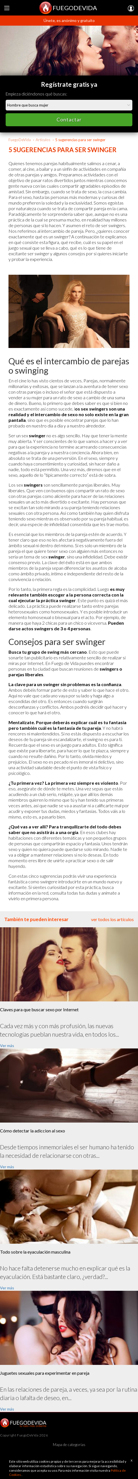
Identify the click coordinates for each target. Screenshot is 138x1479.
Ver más (7, 1045)
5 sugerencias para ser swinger (80, 140)
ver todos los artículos (112, 919)
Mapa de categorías (69, 1444)
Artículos (43, 140)
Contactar (69, 119)
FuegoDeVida (19, 140)
